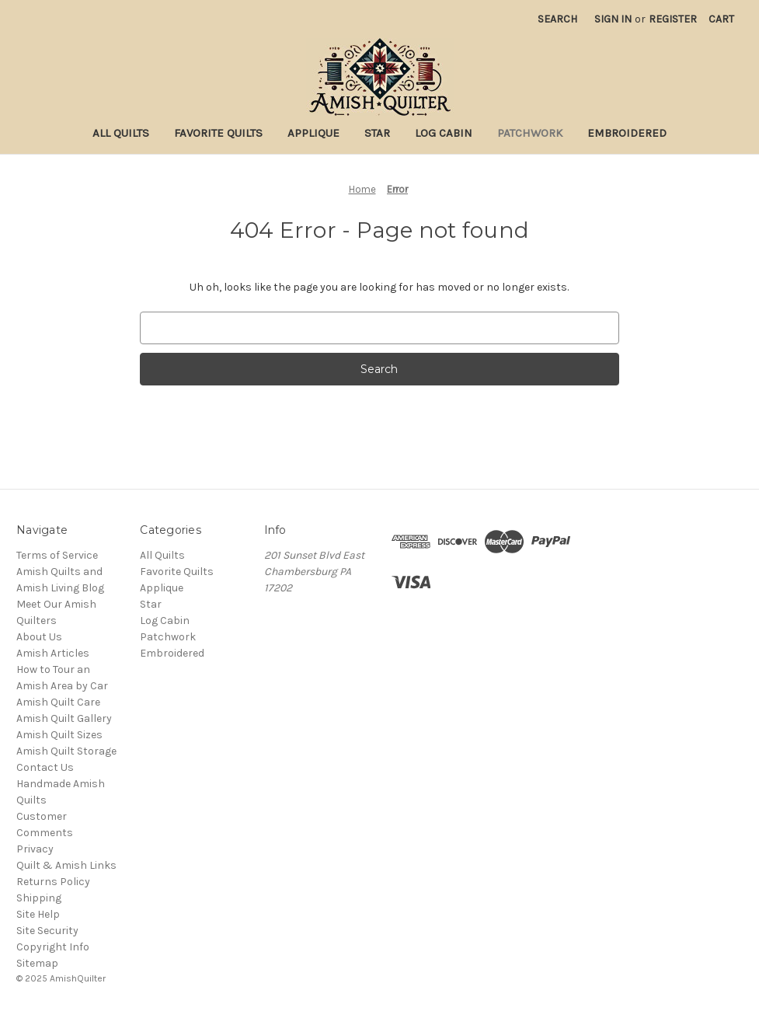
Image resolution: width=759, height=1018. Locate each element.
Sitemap (37, 963)
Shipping (38, 898)
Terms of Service (57, 555)
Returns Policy (53, 881)
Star (377, 133)
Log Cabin (443, 133)
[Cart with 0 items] (721, 19)
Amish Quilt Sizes (59, 734)
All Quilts (120, 133)
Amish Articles (52, 653)
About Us (39, 636)
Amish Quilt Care (58, 702)
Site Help (38, 914)
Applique (313, 133)
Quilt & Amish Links (66, 865)
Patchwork (529, 133)
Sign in (613, 19)
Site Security (47, 930)
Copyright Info (52, 947)
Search (557, 19)
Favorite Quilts (218, 133)
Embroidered (627, 133)
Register (673, 19)
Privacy (35, 849)
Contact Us (45, 767)
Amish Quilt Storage (66, 751)
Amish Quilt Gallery (64, 718)
